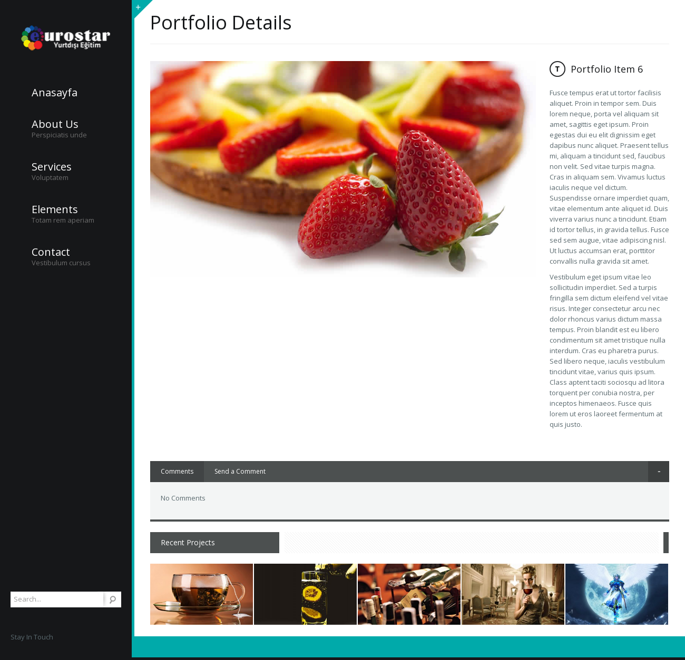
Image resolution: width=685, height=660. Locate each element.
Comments (177, 471)
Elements (55, 209)
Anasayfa (54, 92)
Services (52, 167)
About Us (55, 124)
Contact (51, 252)
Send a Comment (240, 471)
